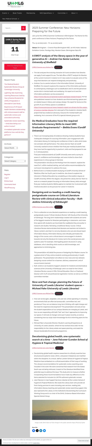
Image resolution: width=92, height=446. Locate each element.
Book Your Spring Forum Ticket (15, 67)
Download (58, 67)
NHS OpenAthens (47, 13)
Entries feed (8, 181)
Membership (30, 13)
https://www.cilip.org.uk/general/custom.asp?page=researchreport (57, 97)
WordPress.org (9, 188)
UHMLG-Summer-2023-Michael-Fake (43, 293)
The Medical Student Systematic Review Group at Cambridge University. (14, 86)
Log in (6, 178)
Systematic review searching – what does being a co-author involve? (14, 123)
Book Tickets (17, 13)
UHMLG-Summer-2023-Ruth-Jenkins (42, 207)
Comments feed (10, 184)
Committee (62, 13)
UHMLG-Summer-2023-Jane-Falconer (43, 348)
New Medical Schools (10, 19)
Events (5, 13)
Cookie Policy (36, 443)
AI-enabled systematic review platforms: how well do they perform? (14, 132)
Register (7, 174)
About (74, 13)
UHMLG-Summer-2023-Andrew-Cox (42, 67)
